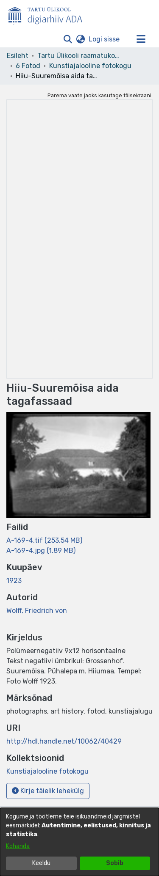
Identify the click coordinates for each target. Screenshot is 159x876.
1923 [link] (14, 581)
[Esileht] (48, 14)
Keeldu (41, 863)
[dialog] (79, 842)
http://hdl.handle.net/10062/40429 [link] (64, 741)
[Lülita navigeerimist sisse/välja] (141, 39)
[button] (67, 39)
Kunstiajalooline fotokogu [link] (90, 66)
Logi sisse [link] (104, 39)
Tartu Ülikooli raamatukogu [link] (79, 56)
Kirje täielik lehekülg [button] (48, 791)
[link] (44, 540)
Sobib (114, 863)
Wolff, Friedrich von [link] (36, 611)
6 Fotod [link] (28, 66)
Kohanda (18, 846)
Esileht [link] (17, 56)
